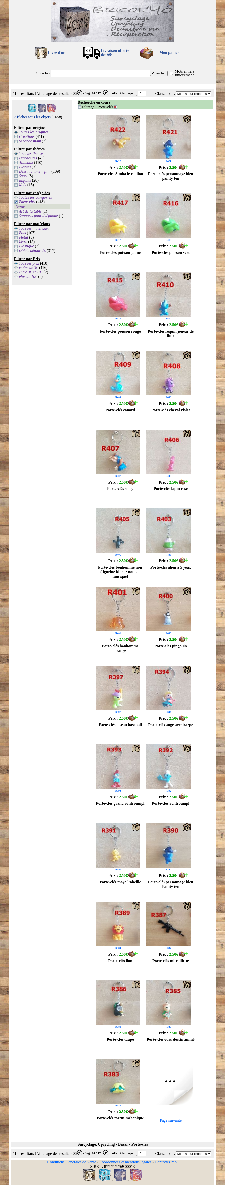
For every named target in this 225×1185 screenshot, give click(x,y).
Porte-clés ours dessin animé (170, 1039)
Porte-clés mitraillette (170, 961)
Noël (22, 185)
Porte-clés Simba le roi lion (120, 174)
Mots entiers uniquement (184, 73)
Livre (23, 242)
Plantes (25, 167)
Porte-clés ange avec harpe (170, 725)
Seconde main (30, 141)
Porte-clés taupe (120, 1039)
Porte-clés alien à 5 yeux (170, 567)
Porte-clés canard (120, 410)
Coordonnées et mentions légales (125, 1162)
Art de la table (30, 211)
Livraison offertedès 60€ (115, 52)
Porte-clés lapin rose (171, 488)
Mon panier (169, 52)
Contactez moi (166, 1162)
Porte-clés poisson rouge (120, 331)
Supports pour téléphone (38, 216)
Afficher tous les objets (32, 117)
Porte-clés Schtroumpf (170, 803)
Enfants (25, 180)
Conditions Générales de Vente (71, 1162)
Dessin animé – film (35, 171)
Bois (22, 233)
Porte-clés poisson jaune (120, 252)
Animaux (26, 162)
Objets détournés (32, 250)
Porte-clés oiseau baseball (120, 725)
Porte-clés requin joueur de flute (171, 333)
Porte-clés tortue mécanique (120, 1118)
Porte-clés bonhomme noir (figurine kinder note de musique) (120, 571)
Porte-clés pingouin (170, 646)
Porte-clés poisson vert (171, 252)
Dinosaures (28, 158)
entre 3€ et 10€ (31, 272)
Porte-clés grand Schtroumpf (120, 803)
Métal (23, 237)
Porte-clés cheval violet (170, 410)
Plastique (26, 246)
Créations (27, 136)
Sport (23, 176)
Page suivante (171, 1120)
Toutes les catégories (35, 197)
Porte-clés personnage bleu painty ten (170, 176)
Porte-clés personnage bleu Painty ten (170, 884)
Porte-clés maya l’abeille (120, 882)
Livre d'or (56, 52)
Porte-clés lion (120, 961)
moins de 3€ (28, 268)
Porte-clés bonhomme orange (120, 648)
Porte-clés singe (120, 488)
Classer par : (165, 93)
